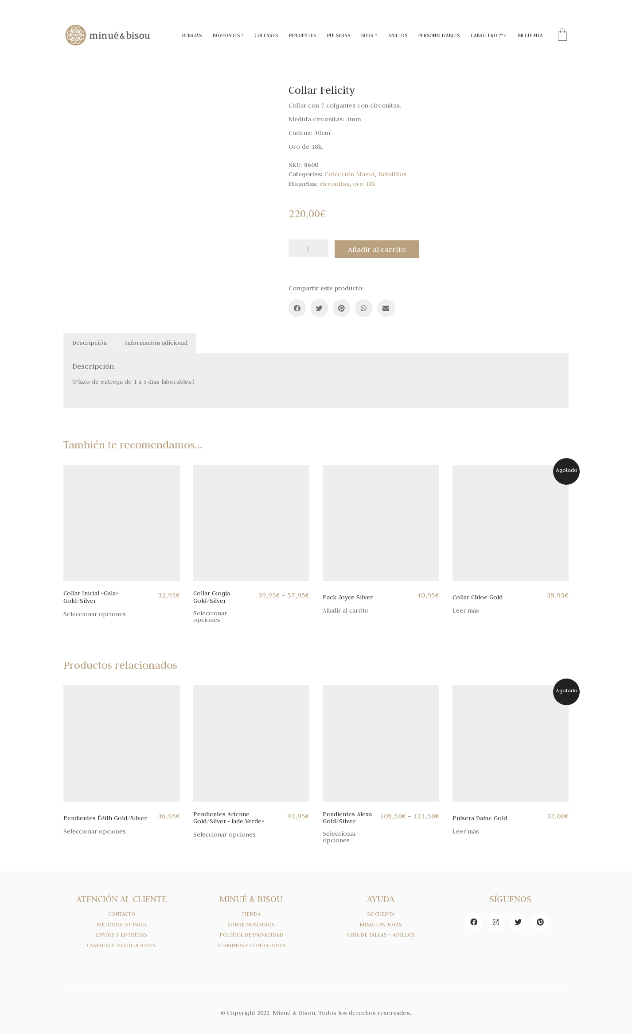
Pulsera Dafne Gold (480, 817)
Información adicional (156, 341)
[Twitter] (319, 307)
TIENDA (251, 913)
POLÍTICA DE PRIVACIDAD (251, 934)
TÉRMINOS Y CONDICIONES (251, 944)
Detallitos (392, 174)
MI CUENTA (380, 913)
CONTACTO (121, 913)
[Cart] (562, 35)
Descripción (89, 341)
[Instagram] (496, 921)
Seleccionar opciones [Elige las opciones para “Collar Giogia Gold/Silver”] (210, 615)
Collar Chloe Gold (478, 596)
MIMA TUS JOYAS (380, 923)
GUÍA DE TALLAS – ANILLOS (381, 934)
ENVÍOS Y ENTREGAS (121, 934)
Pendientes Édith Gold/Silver (105, 817)
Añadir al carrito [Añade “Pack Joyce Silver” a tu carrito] (346, 609)
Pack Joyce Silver (348, 596)
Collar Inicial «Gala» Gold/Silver (91, 595)
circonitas (334, 184)
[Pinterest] (342, 307)
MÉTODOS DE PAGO (121, 923)
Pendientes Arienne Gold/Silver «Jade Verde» (229, 816)
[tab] (89, 342)
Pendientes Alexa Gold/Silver (347, 816)
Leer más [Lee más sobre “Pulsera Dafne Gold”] (466, 830)
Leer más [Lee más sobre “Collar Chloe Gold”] (466, 609)
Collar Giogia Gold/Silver (211, 595)
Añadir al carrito (379, 248)
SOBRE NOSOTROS (251, 923)
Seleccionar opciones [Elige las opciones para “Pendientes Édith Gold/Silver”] (94, 830)
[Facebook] (297, 307)
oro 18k (364, 184)
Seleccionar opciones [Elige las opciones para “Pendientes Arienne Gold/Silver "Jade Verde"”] (224, 833)
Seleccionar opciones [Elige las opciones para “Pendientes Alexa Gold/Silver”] (339, 835)
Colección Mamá (349, 174)
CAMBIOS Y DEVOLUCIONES (121, 944)
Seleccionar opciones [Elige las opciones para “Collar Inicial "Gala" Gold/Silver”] (94, 613)
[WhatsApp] (364, 307)
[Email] (386, 307)
